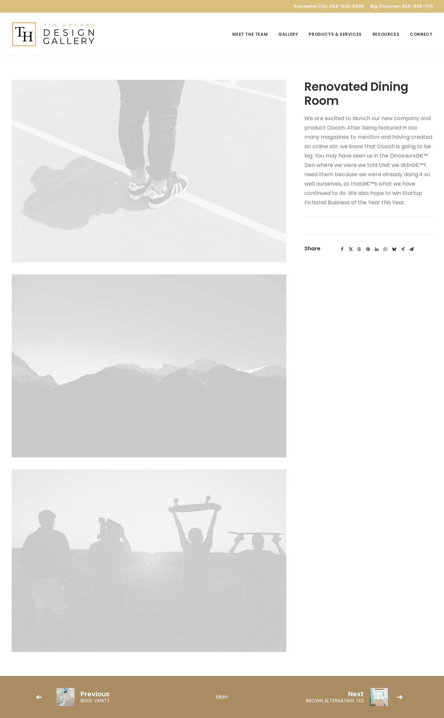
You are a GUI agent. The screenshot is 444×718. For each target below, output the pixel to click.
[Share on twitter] (351, 249)
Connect (421, 34)
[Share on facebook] (342, 249)
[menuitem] (252, 34)
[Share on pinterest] (368, 249)
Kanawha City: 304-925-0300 (329, 6)
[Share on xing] (403, 249)
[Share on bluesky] (394, 249)
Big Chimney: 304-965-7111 (401, 6)
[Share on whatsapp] (386, 249)
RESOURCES (386, 34)
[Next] (335, 697)
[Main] (222, 697)
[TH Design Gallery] (53, 34)
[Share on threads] (359, 249)
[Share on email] (412, 249)
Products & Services (335, 34)
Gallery (288, 34)
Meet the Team (250, 34)
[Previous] (109, 697)
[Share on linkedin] (377, 249)
